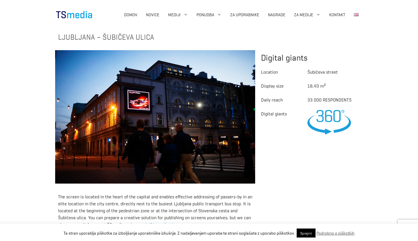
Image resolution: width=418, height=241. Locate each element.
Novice (152, 14)
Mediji (180, 14)
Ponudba (211, 14)
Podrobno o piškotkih (335, 233)
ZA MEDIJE (309, 14)
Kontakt (337, 14)
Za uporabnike (244, 14)
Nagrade (276, 14)
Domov (130, 14)
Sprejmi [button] (306, 233)
